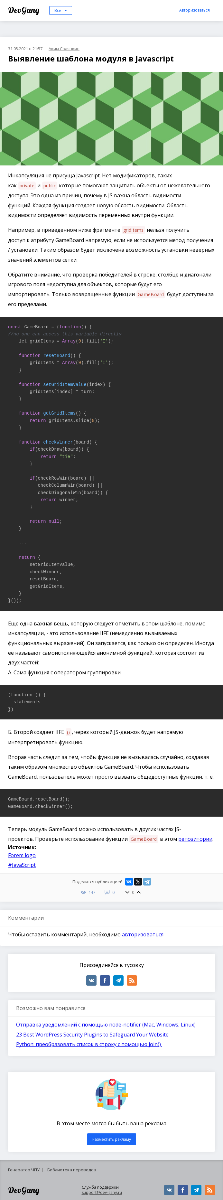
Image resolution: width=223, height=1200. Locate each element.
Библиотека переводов (71, 1170)
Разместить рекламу (111, 1139)
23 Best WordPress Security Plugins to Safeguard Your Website (93, 1034)
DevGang (24, 10)
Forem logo (22, 855)
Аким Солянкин (64, 49)
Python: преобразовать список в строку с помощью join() (89, 1044)
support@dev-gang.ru (102, 1192)
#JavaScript (22, 864)
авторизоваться (142, 934)
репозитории (195, 838)
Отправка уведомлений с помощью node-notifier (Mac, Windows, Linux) (106, 1024)
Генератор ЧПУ (24, 1170)
